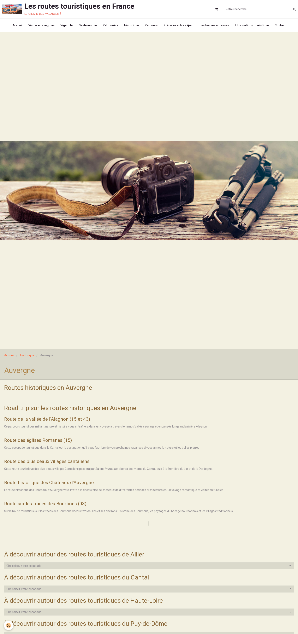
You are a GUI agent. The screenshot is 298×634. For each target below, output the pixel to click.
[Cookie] (8, 625)
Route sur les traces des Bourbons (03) (47, 505)
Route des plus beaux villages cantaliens (49, 463)
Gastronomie (87, 25)
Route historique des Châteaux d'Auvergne (51, 484)
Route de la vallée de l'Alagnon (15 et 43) (49, 420)
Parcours (151, 25)
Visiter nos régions (40, 25)
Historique (131, 25)
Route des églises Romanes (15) (40, 442)
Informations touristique (253, 25)
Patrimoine (110, 25)
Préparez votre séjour (179, 25)
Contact (281, 25)
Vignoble (66, 25)
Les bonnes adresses (215, 25)
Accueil (16, 25)
